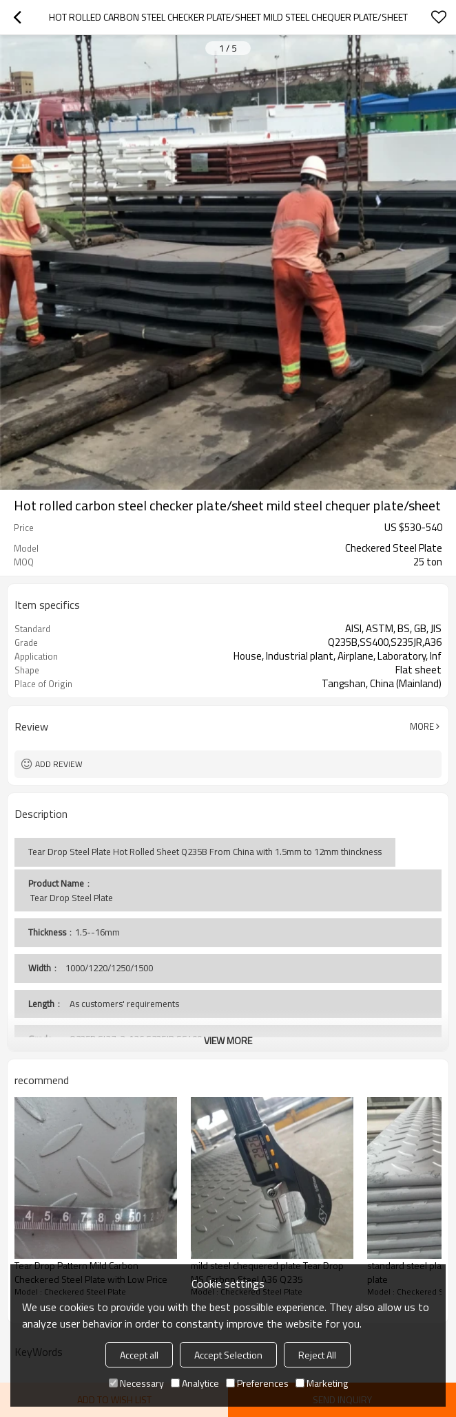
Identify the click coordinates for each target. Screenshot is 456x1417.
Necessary (136, 1383)
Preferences (257, 1383)
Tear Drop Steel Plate (70, 898)
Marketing (322, 1383)
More (422, 726)
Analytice (195, 1383)
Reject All (317, 1355)
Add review (59, 763)
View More (228, 1040)
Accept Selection (228, 1355)
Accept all (139, 1355)
